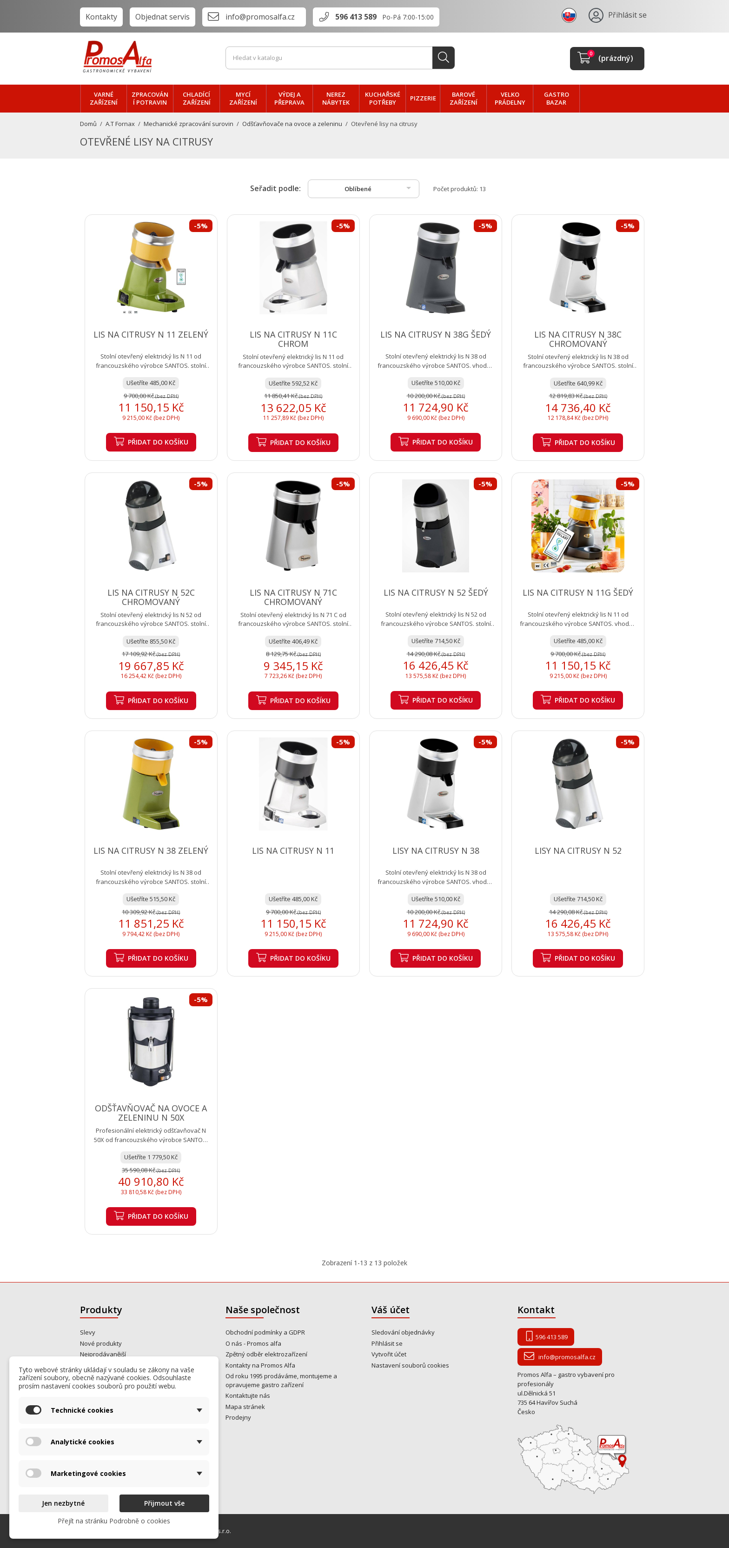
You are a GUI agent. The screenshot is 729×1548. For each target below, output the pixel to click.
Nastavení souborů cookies (410, 1365)
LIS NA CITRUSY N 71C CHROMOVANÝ (293, 597)
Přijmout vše (164, 1503)
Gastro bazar (556, 98)
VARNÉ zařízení (104, 98)
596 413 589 (356, 17)
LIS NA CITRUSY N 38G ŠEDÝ (435, 334)
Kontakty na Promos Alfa (260, 1365)
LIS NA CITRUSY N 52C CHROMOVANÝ (151, 597)
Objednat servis (162, 17)
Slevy (87, 1332)
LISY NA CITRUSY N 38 (435, 850)
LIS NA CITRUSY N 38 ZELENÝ (150, 850)
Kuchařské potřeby (382, 98)
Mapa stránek (245, 1406)
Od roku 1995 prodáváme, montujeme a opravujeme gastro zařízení (281, 1380)
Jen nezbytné (63, 1503)
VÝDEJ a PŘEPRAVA (289, 98)
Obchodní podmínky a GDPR (265, 1332)
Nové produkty (101, 1343)
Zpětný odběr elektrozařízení (266, 1354)
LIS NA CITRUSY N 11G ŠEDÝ (578, 592)
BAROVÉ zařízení (463, 98)
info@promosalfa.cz (260, 17)
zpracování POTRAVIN (150, 98)
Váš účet (390, 1309)
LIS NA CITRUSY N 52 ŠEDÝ (436, 592)
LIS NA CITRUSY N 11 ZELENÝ (150, 334)
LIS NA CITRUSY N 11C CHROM (293, 339)
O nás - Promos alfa (253, 1343)
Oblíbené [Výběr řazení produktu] (379, 187)
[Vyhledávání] (340, 58)
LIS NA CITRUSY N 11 (293, 850)
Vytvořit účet (388, 1354)
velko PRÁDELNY (510, 98)
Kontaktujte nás (247, 1395)
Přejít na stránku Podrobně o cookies (114, 1520)
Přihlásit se (387, 1343)
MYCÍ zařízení (243, 98)
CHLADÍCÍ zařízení (197, 98)
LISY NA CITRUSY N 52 (578, 850)
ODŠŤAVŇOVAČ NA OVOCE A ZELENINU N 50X (151, 1113)
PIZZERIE (423, 98)
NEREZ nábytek (336, 98)
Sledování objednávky (403, 1332)
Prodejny (238, 1417)
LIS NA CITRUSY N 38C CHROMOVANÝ (578, 339)
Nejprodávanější (103, 1354)
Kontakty (101, 17)
